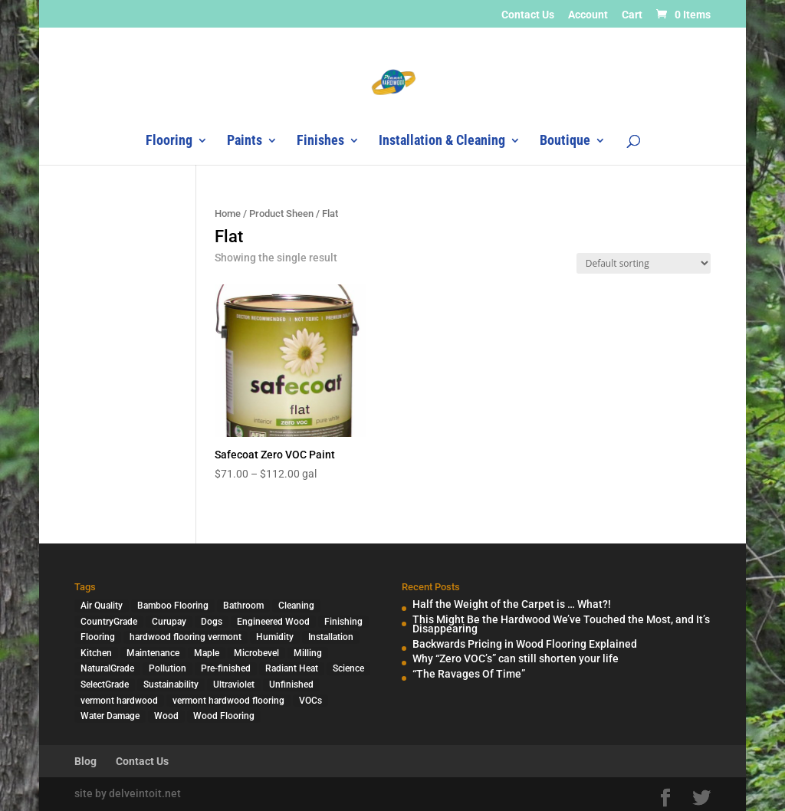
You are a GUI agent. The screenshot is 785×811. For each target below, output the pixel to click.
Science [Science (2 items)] (348, 668)
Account (588, 15)
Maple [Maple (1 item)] (206, 653)
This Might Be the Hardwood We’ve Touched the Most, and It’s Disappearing (561, 624)
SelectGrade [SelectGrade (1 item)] (104, 684)
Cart (632, 15)
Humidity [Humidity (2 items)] (275, 637)
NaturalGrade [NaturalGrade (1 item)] (107, 668)
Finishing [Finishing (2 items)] (343, 621)
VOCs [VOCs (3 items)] (310, 700)
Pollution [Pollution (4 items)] (167, 668)
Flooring (169, 141)
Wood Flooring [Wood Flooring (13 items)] (224, 716)
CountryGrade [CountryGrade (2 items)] (108, 621)
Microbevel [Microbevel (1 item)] (256, 653)
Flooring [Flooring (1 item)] (97, 637)
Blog (85, 761)
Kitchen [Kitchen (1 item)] (96, 653)
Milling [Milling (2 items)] (308, 653)
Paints (244, 141)
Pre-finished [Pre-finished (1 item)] (226, 668)
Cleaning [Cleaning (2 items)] (296, 605)
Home (228, 213)
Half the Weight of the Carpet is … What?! (511, 604)
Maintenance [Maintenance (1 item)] (152, 653)
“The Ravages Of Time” (468, 674)
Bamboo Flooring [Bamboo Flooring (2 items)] (173, 605)
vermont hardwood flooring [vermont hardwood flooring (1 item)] (228, 700)
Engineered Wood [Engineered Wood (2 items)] (273, 621)
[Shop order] (643, 263)
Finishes (320, 141)
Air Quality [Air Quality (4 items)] (101, 605)
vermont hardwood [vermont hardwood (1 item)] (119, 700)
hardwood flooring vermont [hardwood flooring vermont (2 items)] (185, 637)
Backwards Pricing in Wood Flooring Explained (524, 644)
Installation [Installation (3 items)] (330, 637)
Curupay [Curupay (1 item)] (169, 621)
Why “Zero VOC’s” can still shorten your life (515, 658)
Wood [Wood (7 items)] (166, 716)
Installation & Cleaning (442, 141)
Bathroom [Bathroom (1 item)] (243, 605)
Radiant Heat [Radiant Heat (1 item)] (291, 668)
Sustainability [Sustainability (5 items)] (171, 684)
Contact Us (527, 15)
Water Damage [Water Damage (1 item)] (110, 716)
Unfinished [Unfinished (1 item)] (291, 684)
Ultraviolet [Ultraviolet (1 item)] (234, 684)
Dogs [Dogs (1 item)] (211, 621)
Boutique (565, 141)
